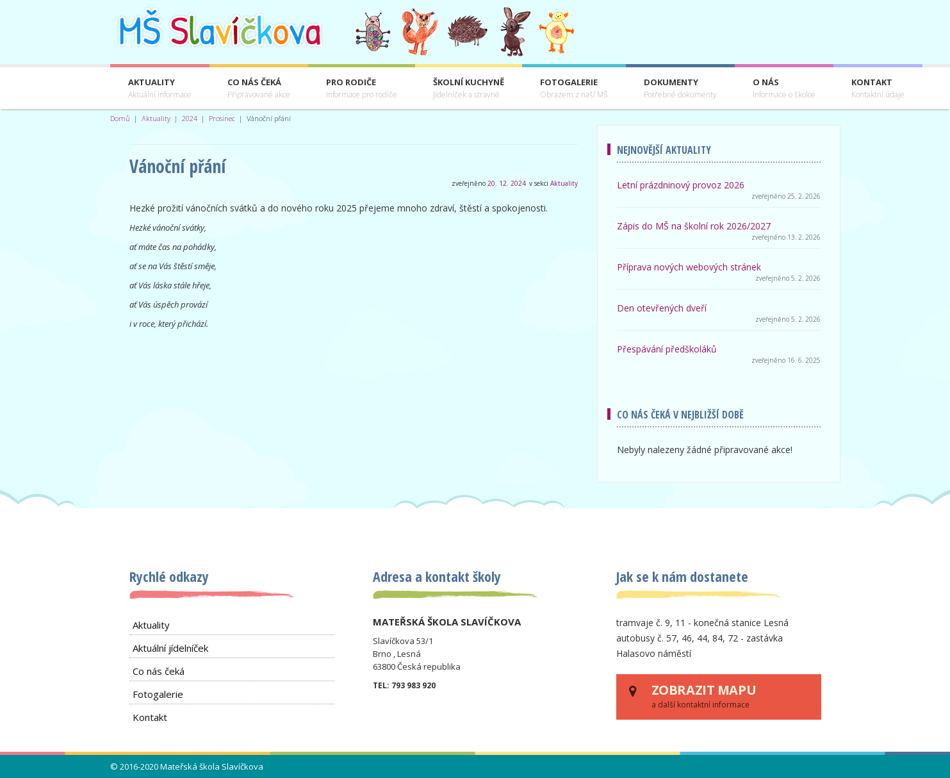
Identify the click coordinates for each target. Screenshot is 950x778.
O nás (784, 88)
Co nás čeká (258, 88)
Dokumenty (680, 88)
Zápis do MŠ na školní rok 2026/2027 (694, 226)
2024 (189, 118)
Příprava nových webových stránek (689, 267)
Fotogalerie (574, 88)
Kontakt (878, 88)
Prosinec (222, 118)
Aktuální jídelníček (170, 647)
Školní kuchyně (468, 88)
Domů (120, 118)
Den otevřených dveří (662, 308)
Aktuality (160, 88)
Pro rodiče (361, 88)
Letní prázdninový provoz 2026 (680, 185)
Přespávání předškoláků (667, 349)
